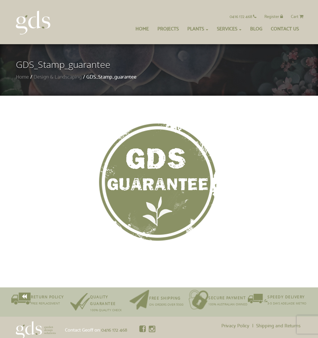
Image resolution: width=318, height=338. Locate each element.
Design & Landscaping (58, 76)
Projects (168, 28)
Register (273, 16)
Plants (197, 28)
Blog (256, 28)
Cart (297, 16)
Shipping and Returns (278, 325)
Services (229, 28)
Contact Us (285, 28)
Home (142, 28)
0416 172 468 (243, 16)
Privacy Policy (235, 325)
